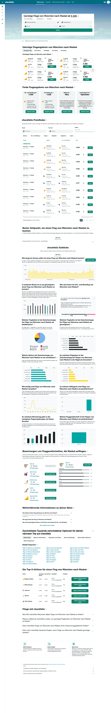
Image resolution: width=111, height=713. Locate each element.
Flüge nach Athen (27, 559)
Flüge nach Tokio (50, 555)
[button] (2, 2)
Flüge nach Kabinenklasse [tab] (39, 537)
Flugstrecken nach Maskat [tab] (55, 537)
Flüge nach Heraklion (75, 555)
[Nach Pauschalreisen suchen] (2, 15)
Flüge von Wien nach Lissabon (53, 551)
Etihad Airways (33, 480)
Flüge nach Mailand (74, 559)
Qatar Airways (33, 471)
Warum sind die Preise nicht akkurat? (58, 673)
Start (23, 40)
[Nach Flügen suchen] (2, 6)
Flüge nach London (51, 557)
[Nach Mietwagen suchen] (2, 12)
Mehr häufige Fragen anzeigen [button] (47, 525)
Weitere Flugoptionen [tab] (29, 540)
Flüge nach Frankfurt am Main (77, 553)
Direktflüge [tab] (46, 50)
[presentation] (78, 16)
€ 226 (74, 16)
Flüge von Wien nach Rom (52, 549)
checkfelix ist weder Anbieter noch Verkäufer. (58, 668)
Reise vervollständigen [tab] (69, 537)
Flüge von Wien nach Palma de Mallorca (79, 548)
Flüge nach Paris (50, 561)
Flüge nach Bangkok (51, 559)
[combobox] (29, 19)
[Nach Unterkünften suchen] (2, 9)
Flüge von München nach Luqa (30, 553)
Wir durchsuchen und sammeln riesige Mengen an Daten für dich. (58, 671)
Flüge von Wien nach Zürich (76, 549)
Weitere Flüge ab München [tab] (84, 537)
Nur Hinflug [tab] (63, 50)
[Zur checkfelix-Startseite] (9, 2)
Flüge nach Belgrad (51, 553)
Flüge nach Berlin (74, 561)
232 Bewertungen (34, 492)
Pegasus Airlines (33, 496)
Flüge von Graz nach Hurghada (30, 549)
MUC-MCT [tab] (58, 237)
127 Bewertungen (34, 468)
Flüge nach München (28, 555)
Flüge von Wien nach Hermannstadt (31, 551)
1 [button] (81, 220)
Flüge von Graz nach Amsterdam (54, 548)
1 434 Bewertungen (34, 484)
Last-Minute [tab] (55, 50)
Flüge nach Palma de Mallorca (30, 563)
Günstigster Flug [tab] (28, 50)
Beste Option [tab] (37, 50)
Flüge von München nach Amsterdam (31, 548)
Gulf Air (31, 488)
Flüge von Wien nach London (77, 551)
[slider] (94, 132)
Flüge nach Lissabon (75, 557)
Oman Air (32, 463)
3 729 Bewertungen (34, 476)
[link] (31, 111)
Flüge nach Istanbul (27, 557)
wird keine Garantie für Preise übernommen (56, 664)
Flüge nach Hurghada (28, 561)
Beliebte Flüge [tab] (27, 537)
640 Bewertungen (34, 500)
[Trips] (2, 19)
